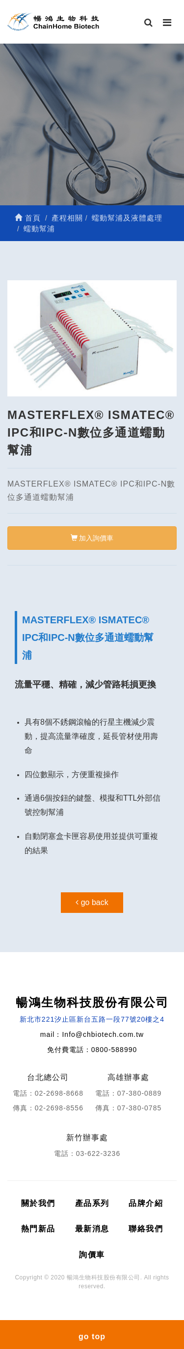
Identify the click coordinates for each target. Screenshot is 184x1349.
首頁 (28, 218)
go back (92, 902)
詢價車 (92, 1255)
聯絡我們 (146, 1229)
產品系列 (92, 1203)
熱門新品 (38, 1229)
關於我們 (38, 1203)
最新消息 (92, 1229)
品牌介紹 (146, 1203)
